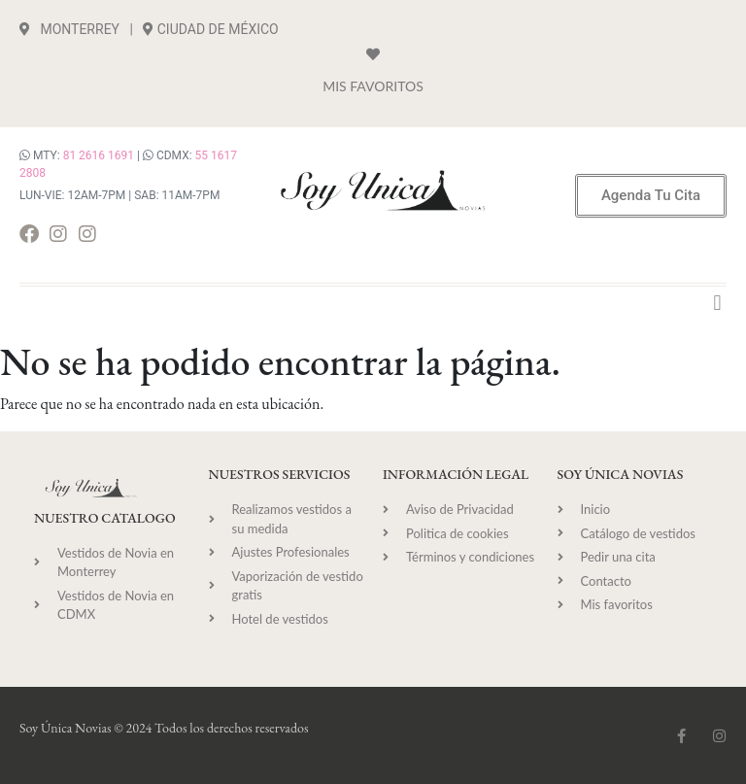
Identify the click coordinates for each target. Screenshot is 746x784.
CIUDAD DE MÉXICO (218, 29)
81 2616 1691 (98, 155)
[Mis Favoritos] (373, 54)
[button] (717, 303)
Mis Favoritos (373, 86)
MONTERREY (69, 29)
